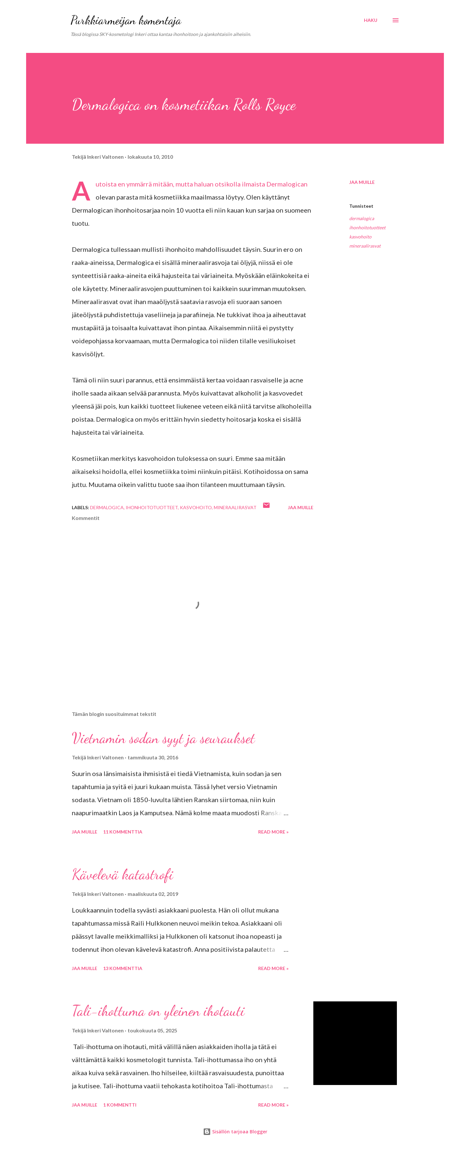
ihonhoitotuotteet (367, 227)
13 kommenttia (122, 968)
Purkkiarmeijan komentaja (125, 20)
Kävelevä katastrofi (122, 874)
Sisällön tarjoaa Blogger (235, 1131)
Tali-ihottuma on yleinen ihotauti (158, 1010)
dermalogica (361, 218)
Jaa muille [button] (362, 182)
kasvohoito (360, 236)
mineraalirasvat (365, 246)
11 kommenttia (122, 831)
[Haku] (370, 20)
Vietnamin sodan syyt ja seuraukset (163, 738)
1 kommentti (119, 1105)
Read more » (273, 831)
